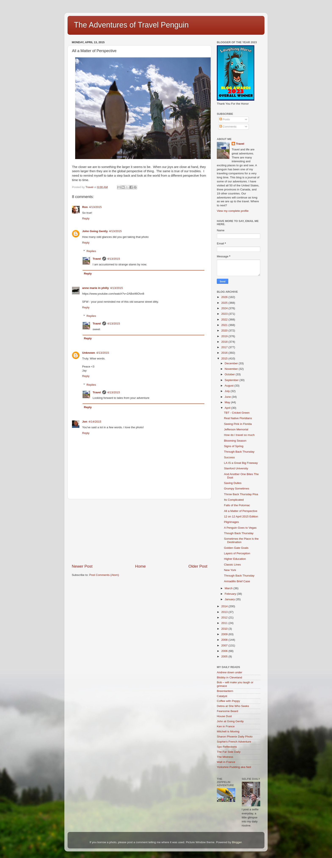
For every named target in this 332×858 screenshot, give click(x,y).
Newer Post (82, 566)
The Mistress (225, 756)
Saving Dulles (233, 483)
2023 (224, 313)
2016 (224, 352)
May (228, 402)
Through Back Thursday (239, 451)
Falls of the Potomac (237, 505)
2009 (224, 634)
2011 (224, 623)
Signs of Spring (233, 446)
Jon (84, 421)
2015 (224, 358)
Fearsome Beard (227, 711)
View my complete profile (233, 210)
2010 (224, 628)
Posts (224, 119)
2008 (224, 639)
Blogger (237, 842)
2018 (224, 341)
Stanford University (236, 468)
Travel (97, 258)
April (228, 407)
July (228, 391)
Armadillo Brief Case (237, 581)
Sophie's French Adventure (234, 741)
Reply (86, 218)
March (229, 588)
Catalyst (222, 696)
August (229, 385)
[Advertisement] (139, 531)
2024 (224, 308)
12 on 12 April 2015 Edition (241, 516)
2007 (224, 645)
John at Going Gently (230, 721)
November (232, 368)
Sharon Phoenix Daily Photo (235, 736)
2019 (224, 336)
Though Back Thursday (238, 533)
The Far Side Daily (229, 751)
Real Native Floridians (238, 418)
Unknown (88, 352)
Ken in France (226, 726)
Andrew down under (229, 672)
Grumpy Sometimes (236, 488)
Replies (91, 251)
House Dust (224, 716)
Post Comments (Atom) (104, 575)
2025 (224, 302)
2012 (224, 617)
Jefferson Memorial (236, 429)
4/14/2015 (95, 421)
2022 (224, 319)
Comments (228, 126)
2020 (224, 330)
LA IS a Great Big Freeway (241, 462)
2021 (224, 325)
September (232, 380)
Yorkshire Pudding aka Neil (234, 767)
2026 (224, 297)
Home (140, 566)
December (232, 363)
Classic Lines (232, 564)
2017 (224, 347)
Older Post (197, 566)
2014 (224, 606)
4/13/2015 (95, 207)
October (230, 374)
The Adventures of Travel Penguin (131, 25)
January (230, 599)
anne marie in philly (95, 288)
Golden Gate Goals (236, 547)
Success (229, 457)
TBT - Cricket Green (237, 412)
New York (230, 570)
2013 (224, 612)
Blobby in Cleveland (229, 677)
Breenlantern (225, 691)
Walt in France (226, 762)
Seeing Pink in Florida (238, 424)
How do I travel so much (239, 435)
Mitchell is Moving (228, 731)
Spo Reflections (227, 746)
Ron (85, 207)
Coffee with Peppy (228, 701)
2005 (224, 656)
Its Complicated (234, 499)
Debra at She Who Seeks (233, 706)
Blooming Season (235, 440)
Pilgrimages (231, 522)
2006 (224, 651)
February (231, 593)
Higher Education (235, 558)
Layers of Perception (237, 553)
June (228, 396)
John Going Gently (95, 231)
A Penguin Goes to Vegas (240, 527)
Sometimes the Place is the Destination (241, 540)
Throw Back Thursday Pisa (241, 494)
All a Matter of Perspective (240, 511)
